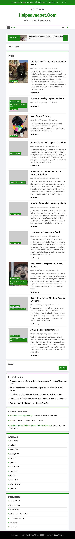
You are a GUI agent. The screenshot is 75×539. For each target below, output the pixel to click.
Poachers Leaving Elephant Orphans (47, 98)
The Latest (13, 523)
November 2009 (14, 484)
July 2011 (12, 475)
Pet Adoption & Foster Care (17, 105)
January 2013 (14, 454)
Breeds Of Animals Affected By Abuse (48, 203)
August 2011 (13, 471)
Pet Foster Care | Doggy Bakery (20, 416)
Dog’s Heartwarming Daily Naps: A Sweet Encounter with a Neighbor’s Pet (35, 394)
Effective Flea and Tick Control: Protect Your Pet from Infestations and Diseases (38, 399)
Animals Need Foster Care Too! (44, 330)
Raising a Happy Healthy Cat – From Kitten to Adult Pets (29, 403)
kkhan (34, 68)
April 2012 (12, 463)
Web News (13, 81)
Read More (34, 92)
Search (11, 364)
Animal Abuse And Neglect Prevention (48, 142)
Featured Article (15, 501)
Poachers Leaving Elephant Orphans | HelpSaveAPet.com (30, 425)
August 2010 (13, 480)
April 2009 (12, 488)
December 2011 (14, 467)
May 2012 (12, 458)
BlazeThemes (58, 535)
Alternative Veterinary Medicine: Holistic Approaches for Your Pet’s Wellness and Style (34, 2)
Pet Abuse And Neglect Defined (45, 232)
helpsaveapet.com (38, 15)
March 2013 (13, 450)
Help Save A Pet (15, 102)
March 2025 (13, 441)
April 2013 (12, 445)
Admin (34, 120)
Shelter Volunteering (17, 182)
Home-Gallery (14, 279)
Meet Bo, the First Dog (40, 116)
